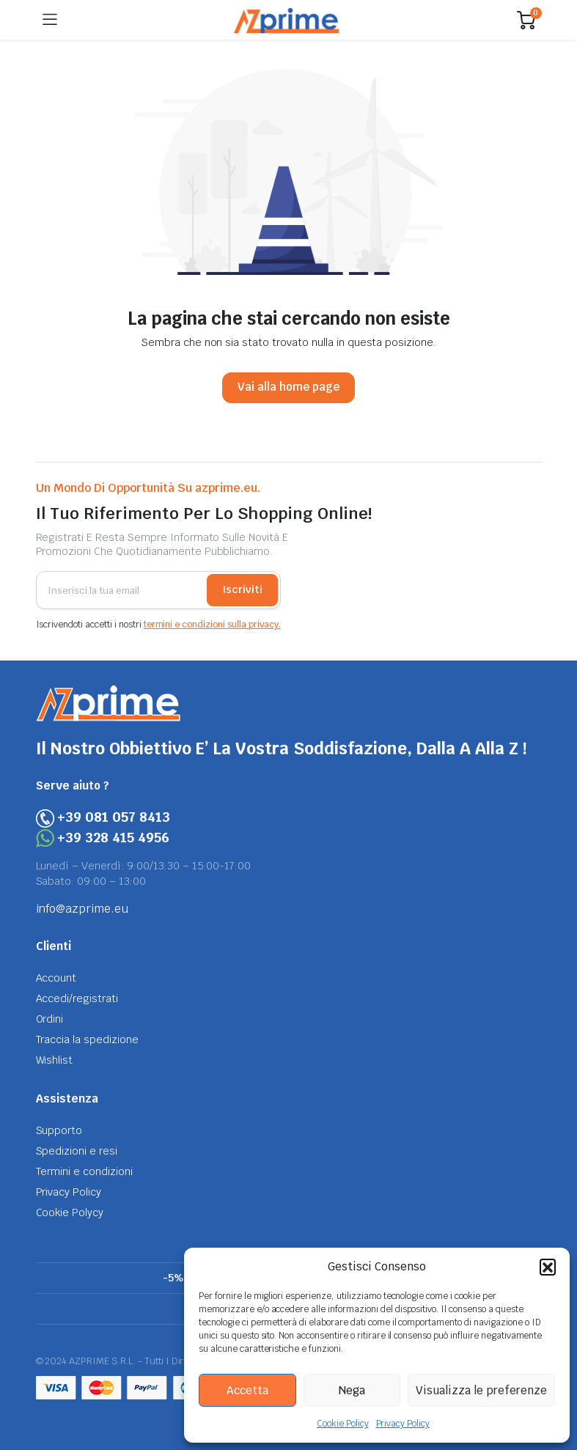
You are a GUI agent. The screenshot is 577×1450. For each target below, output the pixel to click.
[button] (547, 1266)
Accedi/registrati (77, 998)
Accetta (247, 1390)
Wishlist (54, 1060)
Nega (352, 1390)
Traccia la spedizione (87, 1039)
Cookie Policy (343, 1423)
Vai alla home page (288, 387)
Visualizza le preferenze (481, 1390)
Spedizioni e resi (77, 1151)
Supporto (59, 1130)
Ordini (50, 1019)
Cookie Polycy (70, 1212)
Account (56, 978)
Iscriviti (242, 589)
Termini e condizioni (84, 1171)
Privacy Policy (403, 1423)
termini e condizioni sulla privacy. (212, 624)
